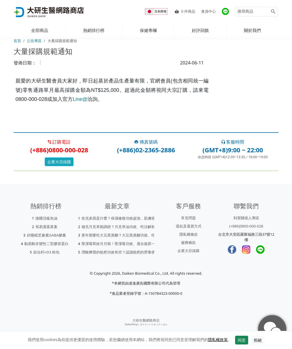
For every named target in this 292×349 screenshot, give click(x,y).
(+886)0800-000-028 (246, 226)
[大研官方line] (225, 11)
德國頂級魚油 (46, 218)
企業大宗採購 (59, 161)
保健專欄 (148, 30)
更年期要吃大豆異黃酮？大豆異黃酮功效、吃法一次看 (125, 235)
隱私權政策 (218, 339)
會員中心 (208, 11)
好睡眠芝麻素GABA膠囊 (46, 235)
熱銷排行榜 (93, 30)
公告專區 (34, 40)
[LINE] (260, 249)
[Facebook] (232, 249)
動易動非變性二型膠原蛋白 (46, 243)
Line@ (80, 99)
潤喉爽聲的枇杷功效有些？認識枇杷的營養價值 (120, 252)
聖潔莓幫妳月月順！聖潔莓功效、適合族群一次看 (121, 243)
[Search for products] (252, 11)
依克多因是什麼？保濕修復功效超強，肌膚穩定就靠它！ (127, 218)
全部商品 (39, 30)
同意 (242, 340)
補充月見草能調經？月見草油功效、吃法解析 (118, 226)
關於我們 (252, 30)
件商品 (185, 11)
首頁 (17, 40)
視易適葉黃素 (46, 226)
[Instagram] (246, 249)
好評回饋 (200, 30)
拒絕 (258, 340)
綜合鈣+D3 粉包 (46, 252)
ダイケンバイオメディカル (153, 324)
